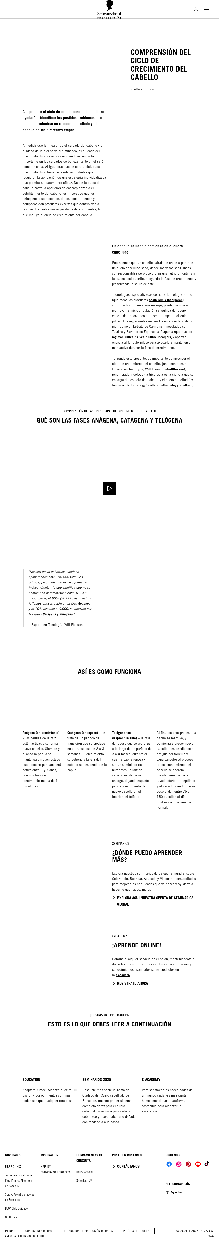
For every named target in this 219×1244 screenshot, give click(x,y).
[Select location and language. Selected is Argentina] (174, 1192)
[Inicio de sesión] (196, 9)
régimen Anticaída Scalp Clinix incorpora (141, 337)
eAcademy (123, 975)
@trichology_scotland (176, 385)
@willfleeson (174, 369)
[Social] (169, 1164)
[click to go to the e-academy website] (130, 983)
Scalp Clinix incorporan (166, 300)
